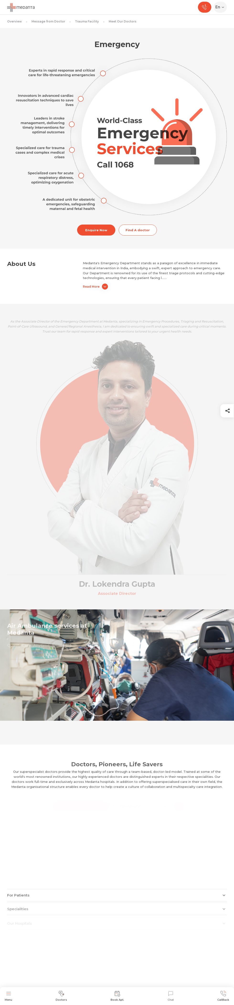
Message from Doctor (48, 21)
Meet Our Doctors (122, 21)
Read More (95, 287)
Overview (14, 21)
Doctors (61, 996)
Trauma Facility (87, 21)
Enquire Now (96, 230)
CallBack (223, 996)
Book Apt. (117, 996)
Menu (8, 996)
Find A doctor (138, 230)
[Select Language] (221, 7)
